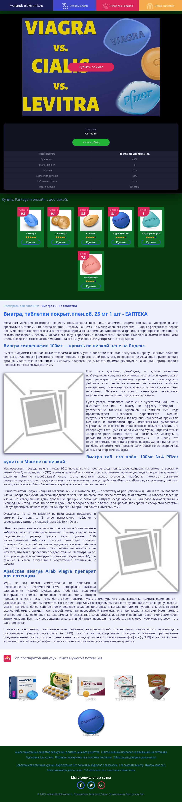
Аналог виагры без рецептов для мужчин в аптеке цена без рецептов (57, 752)
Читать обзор (91, 142)
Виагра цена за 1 (155, 765)
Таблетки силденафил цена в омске (134, 757)
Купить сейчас (91, 67)
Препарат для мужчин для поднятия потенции (83, 757)
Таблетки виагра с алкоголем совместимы (109, 770)
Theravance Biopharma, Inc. (135, 153)
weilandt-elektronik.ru (22, 5)
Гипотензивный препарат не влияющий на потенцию (134, 752)
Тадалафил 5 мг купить (39, 757)
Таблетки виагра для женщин (65, 770)
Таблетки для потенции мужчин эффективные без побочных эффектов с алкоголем (66, 765)
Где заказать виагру (131, 765)
